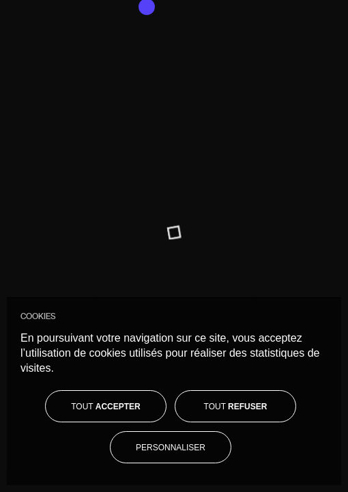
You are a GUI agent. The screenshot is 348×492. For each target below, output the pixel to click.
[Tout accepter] (105, 407)
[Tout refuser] (235, 407)
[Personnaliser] (170, 447)
